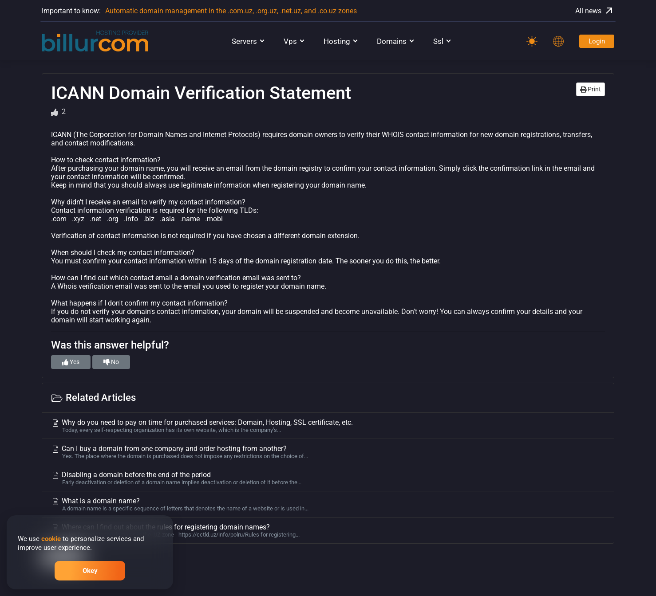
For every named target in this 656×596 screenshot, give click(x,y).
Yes (70, 361)
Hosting (337, 41)
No (111, 361)
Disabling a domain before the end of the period (328, 478)
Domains (392, 41)
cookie (51, 539)
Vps (290, 41)
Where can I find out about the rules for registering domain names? (328, 530)
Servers (244, 41)
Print (590, 89)
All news (594, 10)
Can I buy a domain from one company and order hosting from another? (328, 451)
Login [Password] (597, 41)
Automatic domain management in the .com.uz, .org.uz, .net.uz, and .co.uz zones (231, 11)
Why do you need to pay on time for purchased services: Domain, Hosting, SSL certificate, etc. (328, 425)
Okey (90, 571)
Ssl (438, 41)
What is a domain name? (328, 504)
